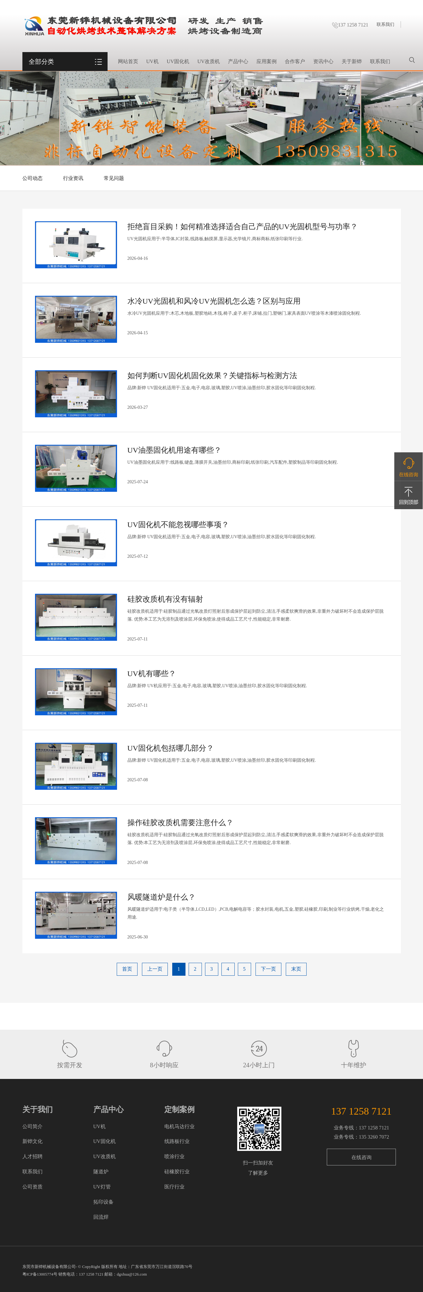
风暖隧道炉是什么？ (161, 897)
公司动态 (32, 178)
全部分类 (41, 61)
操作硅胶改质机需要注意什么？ (180, 823)
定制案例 (179, 1109)
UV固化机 (178, 61)
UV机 (152, 61)
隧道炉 (101, 1171)
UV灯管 (102, 1186)
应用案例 (266, 61)
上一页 (154, 969)
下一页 (268, 969)
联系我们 (385, 24)
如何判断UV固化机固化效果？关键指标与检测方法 (212, 376)
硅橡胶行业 (177, 1171)
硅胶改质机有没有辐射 (165, 599)
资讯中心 (323, 61)
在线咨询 (361, 1157)
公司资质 (32, 1186)
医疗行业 (174, 1186)
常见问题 (114, 178)
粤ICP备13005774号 (39, 1274)
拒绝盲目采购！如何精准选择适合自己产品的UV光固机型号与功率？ (242, 227)
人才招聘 (32, 1156)
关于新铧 (352, 61)
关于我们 (37, 1109)
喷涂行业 (174, 1156)
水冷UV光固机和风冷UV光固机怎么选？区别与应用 (214, 301)
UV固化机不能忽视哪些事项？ (178, 525)
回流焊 (101, 1217)
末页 (296, 969)
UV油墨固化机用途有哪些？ (174, 450)
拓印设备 (103, 1202)
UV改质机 (208, 61)
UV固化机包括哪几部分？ (170, 748)
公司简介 (32, 1126)
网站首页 (128, 61)
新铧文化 (32, 1141)
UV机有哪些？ (151, 674)
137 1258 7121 (350, 24)
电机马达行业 (179, 1126)
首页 (127, 969)
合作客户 (295, 61)
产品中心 (238, 61)
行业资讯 (73, 178)
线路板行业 (177, 1141)
